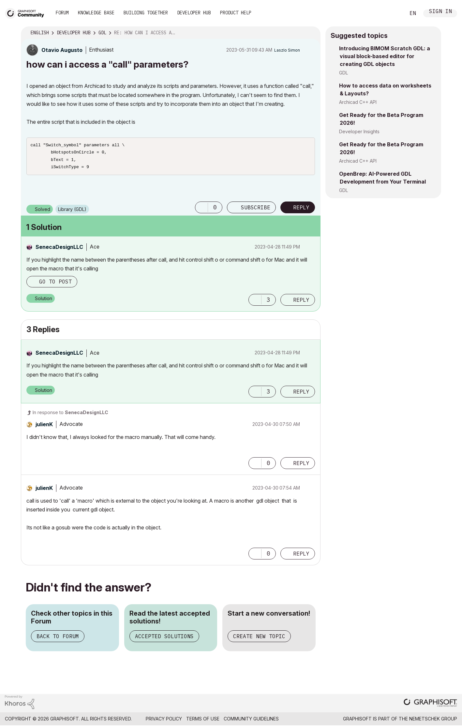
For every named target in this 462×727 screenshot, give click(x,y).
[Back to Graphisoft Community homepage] (27, 12)
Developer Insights (359, 131)
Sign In (440, 11)
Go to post (55, 284)
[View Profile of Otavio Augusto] (61, 50)
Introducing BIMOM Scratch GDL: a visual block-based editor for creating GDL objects (384, 56)
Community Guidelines (251, 721)
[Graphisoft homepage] (430, 706)
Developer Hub (194, 13)
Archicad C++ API (358, 102)
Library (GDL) (72, 212)
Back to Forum (58, 639)
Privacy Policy (164, 721)
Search (393, 13)
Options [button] (311, 33)
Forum (62, 13)
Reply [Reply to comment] (301, 302)
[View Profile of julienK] (44, 427)
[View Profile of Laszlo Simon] (287, 50)
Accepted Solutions (164, 639)
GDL (343, 72)
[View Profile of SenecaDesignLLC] (59, 249)
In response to (70, 415)
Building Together (146, 13)
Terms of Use (202, 721)
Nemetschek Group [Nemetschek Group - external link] (433, 721)
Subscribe (255, 210)
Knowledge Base (96, 13)
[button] (201, 210)
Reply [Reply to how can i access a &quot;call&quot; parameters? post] (301, 210)
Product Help (235, 13)
